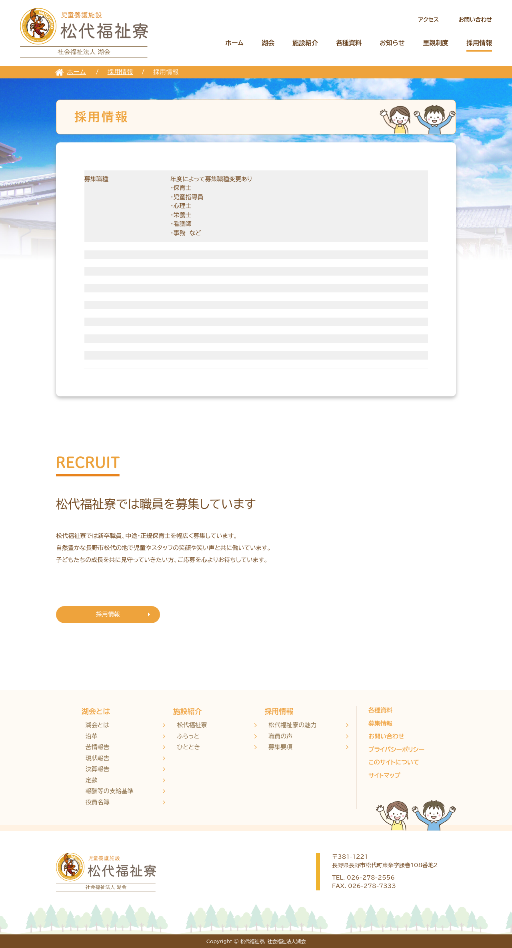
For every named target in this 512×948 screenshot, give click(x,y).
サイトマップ (384, 775)
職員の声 (280, 736)
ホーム (234, 43)
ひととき (188, 747)
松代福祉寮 (192, 725)
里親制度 (435, 43)
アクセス (428, 19)
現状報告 (98, 758)
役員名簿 (98, 802)
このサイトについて (393, 762)
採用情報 (479, 43)
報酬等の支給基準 (110, 791)
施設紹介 (305, 43)
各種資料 (349, 43)
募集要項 (280, 747)
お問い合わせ (475, 19)
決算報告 (98, 769)
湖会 (268, 43)
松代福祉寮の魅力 (292, 725)
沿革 (92, 736)
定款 (92, 780)
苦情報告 (98, 747)
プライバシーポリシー (396, 749)
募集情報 (380, 723)
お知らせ (392, 43)
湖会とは (96, 711)
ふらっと (188, 736)
